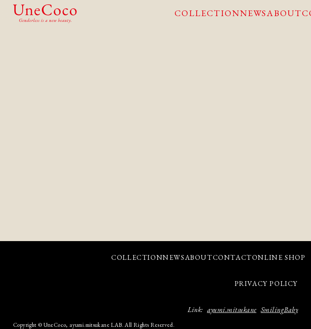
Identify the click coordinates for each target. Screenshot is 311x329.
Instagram (22, 281)
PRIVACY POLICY (266, 283)
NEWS (253, 13)
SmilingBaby (279, 309)
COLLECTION (207, 13)
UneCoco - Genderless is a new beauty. (45, 13)
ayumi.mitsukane (231, 309)
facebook (38, 281)
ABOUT (284, 13)
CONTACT (232, 257)
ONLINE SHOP (279, 257)
